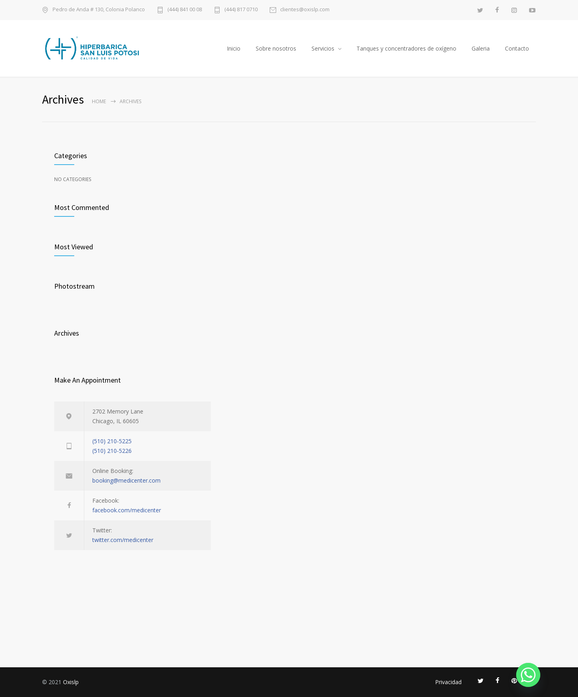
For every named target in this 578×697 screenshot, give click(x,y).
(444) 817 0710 (241, 10)
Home (99, 101)
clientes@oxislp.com (305, 10)
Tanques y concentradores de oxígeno (406, 48)
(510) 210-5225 (112, 441)
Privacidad (448, 682)
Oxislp (71, 682)
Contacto (517, 48)
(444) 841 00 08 (184, 10)
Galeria (481, 48)
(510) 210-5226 (112, 450)
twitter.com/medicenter (122, 540)
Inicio (233, 48)
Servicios (322, 48)
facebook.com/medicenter (126, 510)
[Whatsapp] (528, 675)
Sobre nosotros (276, 48)
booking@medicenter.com (126, 480)
